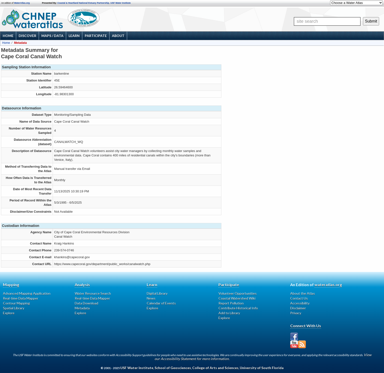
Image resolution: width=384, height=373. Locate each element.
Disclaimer (298, 308)
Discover (27, 36)
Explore (8, 313)
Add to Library (229, 313)
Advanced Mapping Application (26, 293)
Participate (96, 36)
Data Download (86, 303)
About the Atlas (302, 293)
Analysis (82, 284)
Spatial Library (13, 308)
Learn (74, 36)
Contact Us (299, 298)
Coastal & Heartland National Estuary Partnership (83, 3)
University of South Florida (262, 368)
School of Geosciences (173, 368)
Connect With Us (305, 325)
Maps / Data (52, 36)
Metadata (82, 308)
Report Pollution (231, 303)
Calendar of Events (161, 303)
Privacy (295, 313)
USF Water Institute (120, 3)
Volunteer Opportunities (237, 293)
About (118, 36)
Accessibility (300, 303)
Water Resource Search (93, 293)
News (151, 298)
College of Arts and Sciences (215, 368)
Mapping (11, 284)
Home (8, 36)
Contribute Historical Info (238, 308)
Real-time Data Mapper (20, 298)
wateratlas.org (328, 284)
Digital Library (157, 293)
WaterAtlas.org (22, 3)
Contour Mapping (16, 303)
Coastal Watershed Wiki (236, 298)
